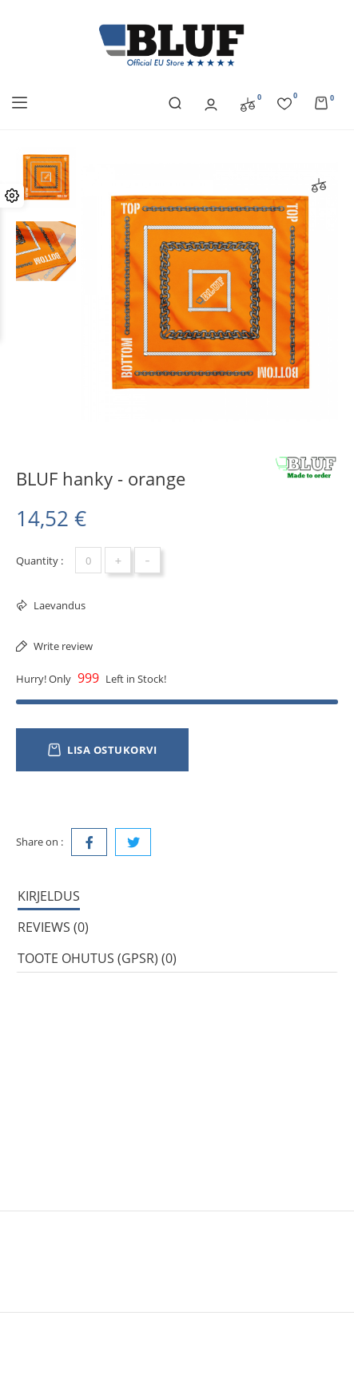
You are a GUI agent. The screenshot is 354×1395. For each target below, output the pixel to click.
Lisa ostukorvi (102, 750)
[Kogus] (88, 560)
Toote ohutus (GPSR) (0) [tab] (97, 958)
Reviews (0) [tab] (53, 927)
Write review (62, 646)
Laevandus (58, 605)
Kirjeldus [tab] (49, 896)
